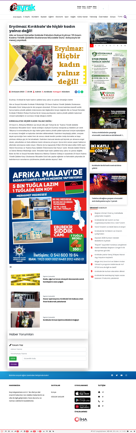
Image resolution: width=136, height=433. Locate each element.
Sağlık (73, 17)
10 (125, 45)
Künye (53, 392)
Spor (67, 17)
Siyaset (44, 17)
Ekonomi (59, 17)
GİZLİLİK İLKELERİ (57, 397)
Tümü (120, 16)
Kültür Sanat (82, 17)
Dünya (112, 17)
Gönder (14, 364)
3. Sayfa (26, 17)
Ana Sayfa (17, 17)
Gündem (35, 17)
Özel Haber (103, 17)
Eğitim (51, 17)
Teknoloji (93, 17)
